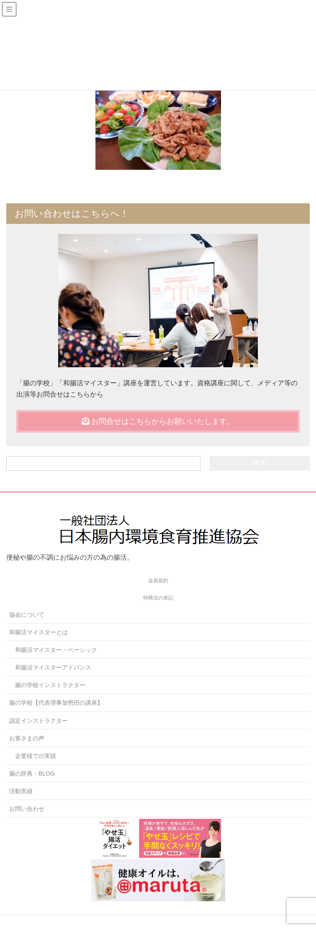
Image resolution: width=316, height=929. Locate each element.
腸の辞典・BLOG (32, 773)
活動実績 (21, 791)
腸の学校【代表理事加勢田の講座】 (56, 702)
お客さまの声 (26, 738)
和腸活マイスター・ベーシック (56, 649)
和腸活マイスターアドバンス (53, 667)
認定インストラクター (38, 720)
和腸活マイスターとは (38, 632)
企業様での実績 (35, 756)
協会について (26, 614)
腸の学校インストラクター (50, 685)
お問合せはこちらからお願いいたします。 (158, 421)
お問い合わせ (26, 808)
